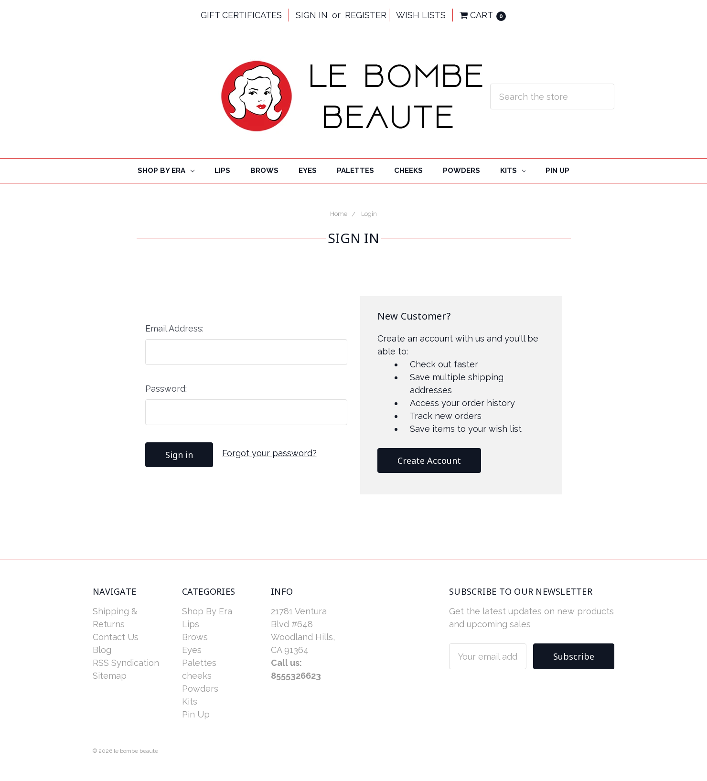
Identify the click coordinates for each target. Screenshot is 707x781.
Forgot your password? (269, 453)
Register (365, 15)
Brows (264, 170)
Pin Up (557, 170)
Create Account (429, 460)
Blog (102, 650)
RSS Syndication (126, 663)
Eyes (308, 170)
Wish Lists (421, 15)
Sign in (312, 15)
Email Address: (174, 328)
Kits (513, 170)
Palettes (355, 170)
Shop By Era (166, 170)
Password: (166, 389)
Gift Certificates (241, 15)
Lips (222, 170)
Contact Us (116, 637)
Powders (461, 170)
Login (369, 213)
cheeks (408, 170)
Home (338, 213)
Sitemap (110, 676)
